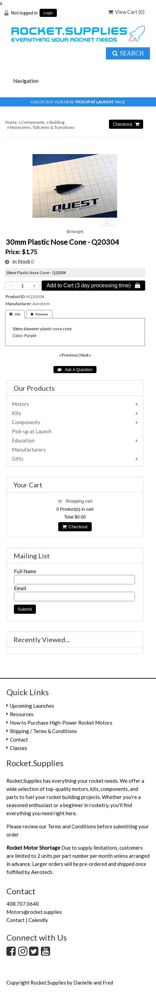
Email (20, 588)
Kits (16, 413)
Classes (18, 748)
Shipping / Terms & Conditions (43, 731)
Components (33, 122)
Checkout (74, 527)
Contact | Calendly (27, 920)
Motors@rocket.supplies (34, 912)
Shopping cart (78, 501)
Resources (22, 714)
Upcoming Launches (32, 706)
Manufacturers (29, 449)
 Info (14, 314)
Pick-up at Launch (31, 431)
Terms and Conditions (72, 826)
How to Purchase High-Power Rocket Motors (61, 723)
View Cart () (126, 12)
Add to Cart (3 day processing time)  (93, 285)
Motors (20, 404)
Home (11, 122)
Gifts (17, 459)
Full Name (25, 571)
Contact (19, 739)
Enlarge (75, 231)
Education (23, 440)
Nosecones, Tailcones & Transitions (42, 127)
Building (56, 122)
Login (48, 13)
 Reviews (39, 314)
